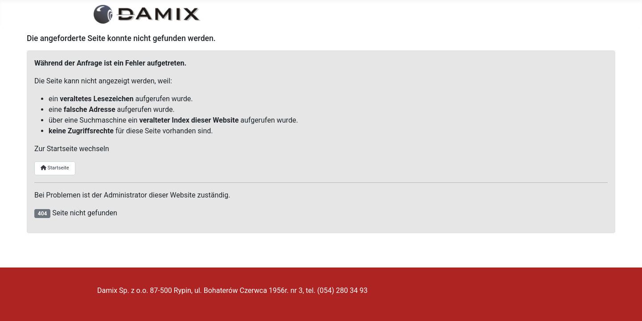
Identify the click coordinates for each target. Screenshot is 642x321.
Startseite (55, 168)
